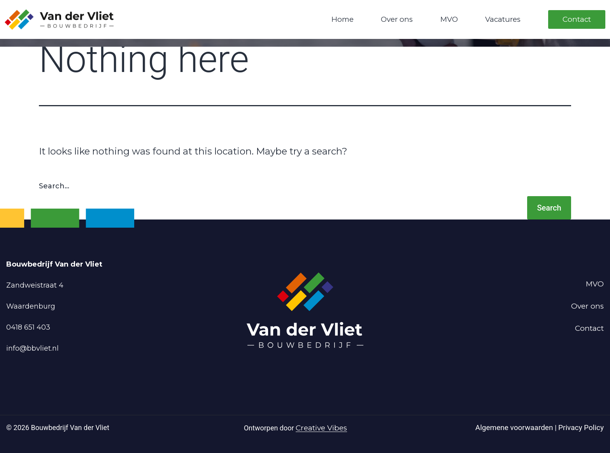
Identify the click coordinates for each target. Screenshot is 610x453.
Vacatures (503, 19)
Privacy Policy (581, 427)
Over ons (397, 19)
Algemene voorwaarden (515, 427)
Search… (54, 186)
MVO (449, 19)
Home (342, 19)
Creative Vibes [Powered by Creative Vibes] (321, 427)
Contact (577, 19)
